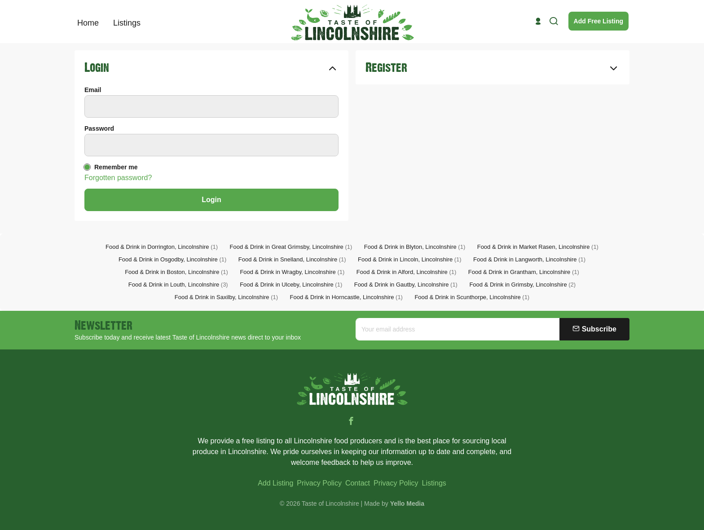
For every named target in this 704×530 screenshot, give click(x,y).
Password (99, 128)
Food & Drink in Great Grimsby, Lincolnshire (291, 246)
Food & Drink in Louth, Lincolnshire (178, 284)
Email (92, 89)
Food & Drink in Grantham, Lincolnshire (523, 272)
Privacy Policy (319, 483)
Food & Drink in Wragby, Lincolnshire (292, 272)
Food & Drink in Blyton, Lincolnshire (414, 246)
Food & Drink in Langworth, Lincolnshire (529, 259)
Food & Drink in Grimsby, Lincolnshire (522, 284)
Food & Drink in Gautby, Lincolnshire (406, 284)
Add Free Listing (598, 21)
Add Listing (275, 483)
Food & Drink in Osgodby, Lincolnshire (172, 259)
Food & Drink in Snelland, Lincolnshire (292, 259)
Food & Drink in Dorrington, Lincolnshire (162, 246)
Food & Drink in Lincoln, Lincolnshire (410, 259)
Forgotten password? (118, 177)
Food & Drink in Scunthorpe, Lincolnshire (471, 297)
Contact (357, 483)
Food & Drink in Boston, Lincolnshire (176, 272)
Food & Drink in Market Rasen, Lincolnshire (537, 246)
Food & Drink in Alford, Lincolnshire (406, 272)
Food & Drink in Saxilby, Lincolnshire (226, 297)
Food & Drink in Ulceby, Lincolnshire (291, 284)
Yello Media (407, 503)
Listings (434, 483)
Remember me (116, 167)
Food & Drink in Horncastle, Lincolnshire (346, 297)
